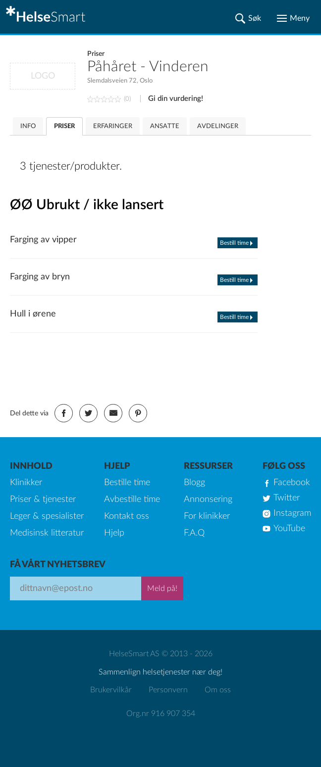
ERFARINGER (112, 126)
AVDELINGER (217, 126)
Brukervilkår (111, 690)
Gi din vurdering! (175, 98)
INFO (28, 126)
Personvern (168, 690)
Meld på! (162, 588)
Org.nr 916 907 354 (160, 714)
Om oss (218, 690)
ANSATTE (164, 126)
